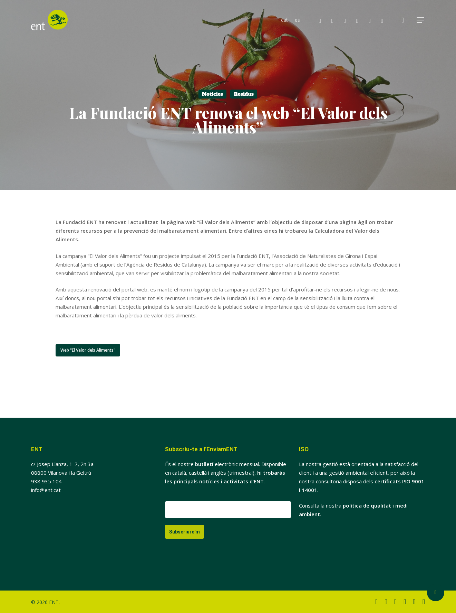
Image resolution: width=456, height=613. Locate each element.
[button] (421, 20)
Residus (244, 94)
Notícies (212, 94)
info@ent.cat (46, 489)
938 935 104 (46, 481)
